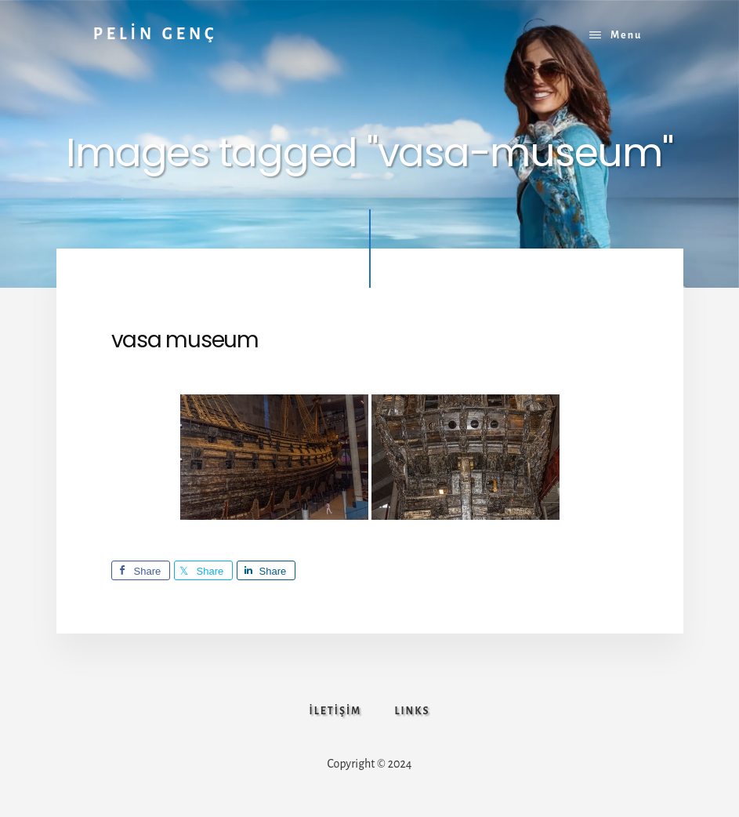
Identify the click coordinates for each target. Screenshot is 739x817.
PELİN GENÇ (155, 33)
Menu (626, 35)
